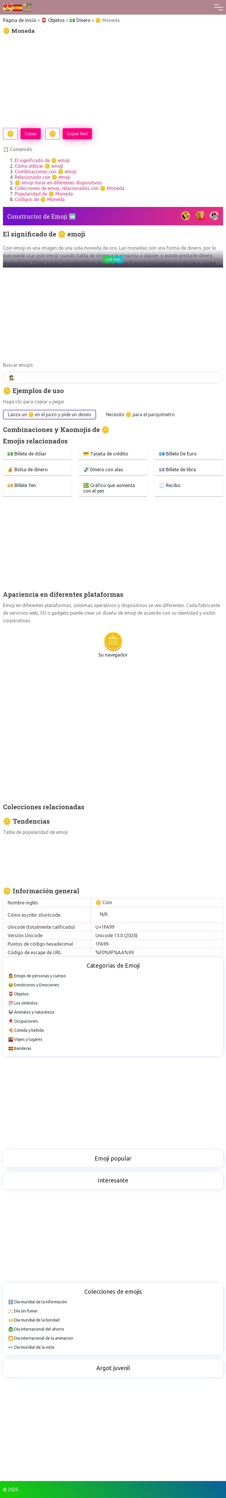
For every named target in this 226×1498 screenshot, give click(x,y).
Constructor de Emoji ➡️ (41, 216)
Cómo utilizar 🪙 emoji (39, 166)
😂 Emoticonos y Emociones (33, 985)
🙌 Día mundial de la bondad (33, 1320)
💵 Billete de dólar (26, 453)
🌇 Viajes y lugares (25, 1039)
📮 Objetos (53, 20)
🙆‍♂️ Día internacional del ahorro (36, 1329)
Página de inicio (19, 20)
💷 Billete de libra (177, 469)
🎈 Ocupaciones (23, 1021)
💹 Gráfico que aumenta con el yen (109, 488)
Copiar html (77, 133)
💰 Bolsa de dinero (27, 469)
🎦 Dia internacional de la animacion (40, 1338)
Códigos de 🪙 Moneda (40, 199)
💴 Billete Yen (21, 485)
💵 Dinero (79, 20)
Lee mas (113, 259)
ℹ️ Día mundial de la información (37, 1302)
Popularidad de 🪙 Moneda (44, 193)
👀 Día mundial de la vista (31, 1347)
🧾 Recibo (169, 485)
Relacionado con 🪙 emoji (42, 177)
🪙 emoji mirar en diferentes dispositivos (58, 182)
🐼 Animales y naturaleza (31, 1012)
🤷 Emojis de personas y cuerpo (37, 975)
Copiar (31, 133)
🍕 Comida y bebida (26, 1030)
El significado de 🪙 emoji (42, 160)
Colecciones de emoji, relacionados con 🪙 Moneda (69, 188)
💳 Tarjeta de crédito (105, 453)
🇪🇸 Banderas (19, 1048)
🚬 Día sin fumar (22, 1311)
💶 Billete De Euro (178, 453)
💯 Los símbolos (23, 1003)
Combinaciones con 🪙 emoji (45, 171)
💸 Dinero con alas (103, 469)
